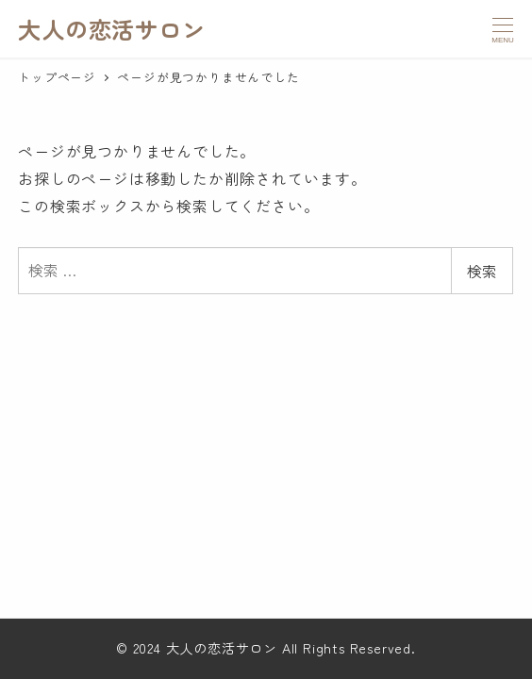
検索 (482, 270)
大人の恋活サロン (111, 28)
